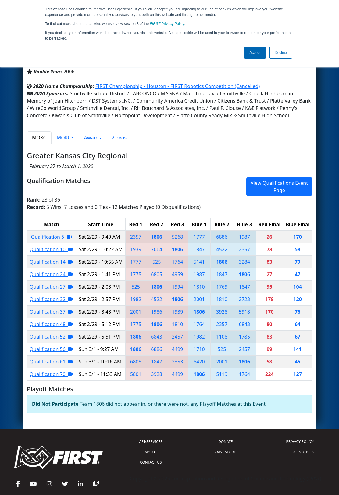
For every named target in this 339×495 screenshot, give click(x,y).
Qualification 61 (51, 361)
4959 (177, 274)
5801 (135, 374)
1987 (244, 236)
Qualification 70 (51, 374)
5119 (221, 374)
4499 (177, 349)
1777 (199, 236)
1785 (244, 336)
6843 (244, 324)
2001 (199, 299)
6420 (199, 361)
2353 (177, 361)
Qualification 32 (51, 299)
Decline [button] (281, 53)
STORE (225, 452)
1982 (135, 299)
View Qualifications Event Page (279, 187)
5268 (177, 236)
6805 (156, 274)
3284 (244, 261)
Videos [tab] (119, 137)
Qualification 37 (51, 311)
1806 (156, 236)
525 (156, 261)
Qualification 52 (51, 336)
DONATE (225, 441)
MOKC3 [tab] (65, 137)
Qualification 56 (51, 349)
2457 (177, 336)
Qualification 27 (51, 286)
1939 (135, 249)
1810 (199, 286)
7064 (156, 249)
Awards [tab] (92, 137)
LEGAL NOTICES (300, 452)
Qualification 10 (51, 249)
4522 (221, 249)
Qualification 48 (51, 324)
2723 (244, 299)
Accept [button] (255, 53)
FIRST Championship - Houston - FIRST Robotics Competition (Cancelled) (177, 86)
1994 (177, 286)
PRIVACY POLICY (300, 441)
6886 (221, 236)
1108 (221, 336)
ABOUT (151, 452)
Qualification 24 (51, 274)
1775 (135, 274)
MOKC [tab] (39, 137)
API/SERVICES (150, 441)
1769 (221, 286)
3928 (221, 311)
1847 (199, 249)
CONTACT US (151, 462)
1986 (156, 311)
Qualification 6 (51, 236)
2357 (135, 236)
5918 (244, 311)
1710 (199, 349)
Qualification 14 (51, 261)
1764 (177, 261)
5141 (199, 261)
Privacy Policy (167, 24)
